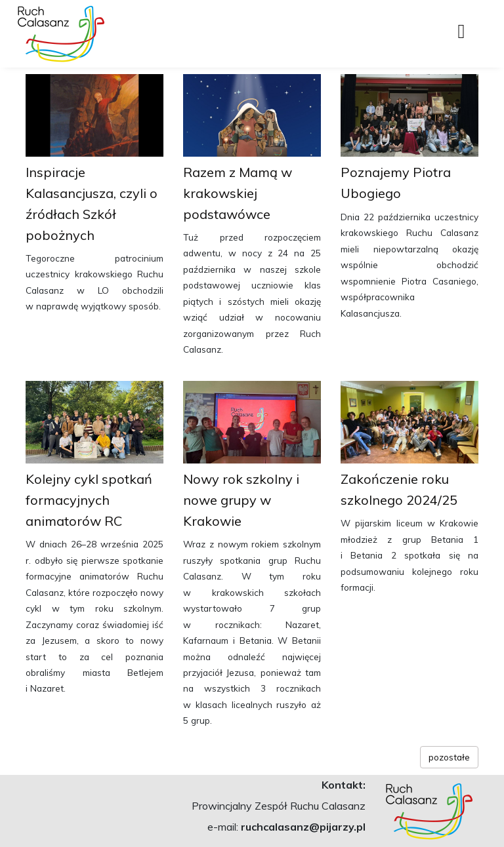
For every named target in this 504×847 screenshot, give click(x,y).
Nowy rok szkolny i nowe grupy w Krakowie (241, 500)
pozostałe (449, 756)
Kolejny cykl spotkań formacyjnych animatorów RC (89, 500)
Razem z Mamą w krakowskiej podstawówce (237, 193)
